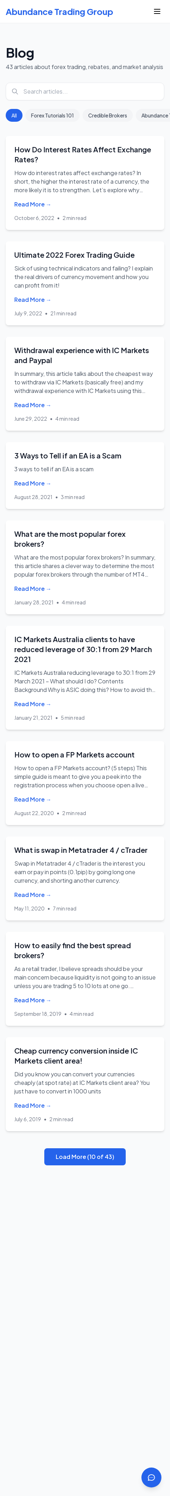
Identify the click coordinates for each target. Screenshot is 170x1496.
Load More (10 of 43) (85, 1156)
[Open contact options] (151, 1477)
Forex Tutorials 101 (52, 115)
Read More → (32, 204)
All (14, 115)
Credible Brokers (107, 115)
